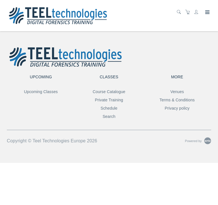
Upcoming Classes (41, 91)
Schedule (109, 108)
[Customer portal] (197, 12)
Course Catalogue (109, 91)
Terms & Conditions (177, 100)
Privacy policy (177, 108)
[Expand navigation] (206, 12)
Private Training (109, 100)
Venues (177, 91)
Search (108, 116)
